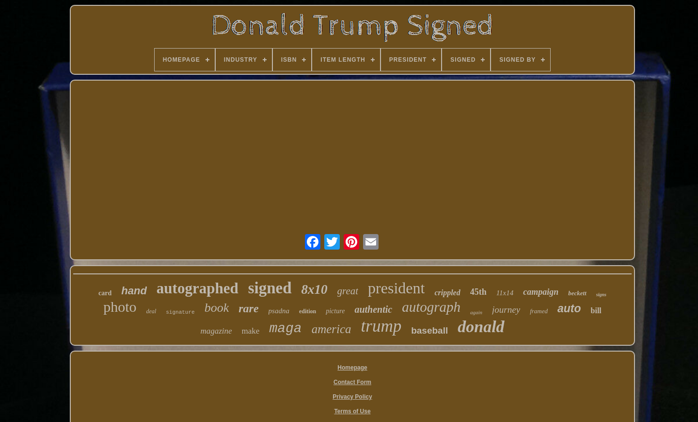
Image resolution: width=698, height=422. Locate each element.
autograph (431, 307)
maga (285, 328)
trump (381, 326)
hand (134, 291)
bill (596, 310)
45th (478, 292)
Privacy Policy (352, 396)
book (217, 308)
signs (601, 294)
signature (180, 312)
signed (270, 288)
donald (481, 327)
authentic (373, 309)
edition (307, 311)
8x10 (314, 289)
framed (539, 311)
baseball (429, 330)
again (476, 312)
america (331, 329)
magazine (216, 331)
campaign (540, 292)
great (348, 291)
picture (335, 311)
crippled (447, 292)
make (251, 331)
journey (506, 309)
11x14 (505, 293)
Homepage (352, 367)
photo (119, 307)
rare (248, 308)
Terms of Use (352, 411)
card (104, 293)
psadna (279, 311)
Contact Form (352, 382)
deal (151, 311)
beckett (577, 293)
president (396, 288)
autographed (197, 288)
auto (569, 308)
